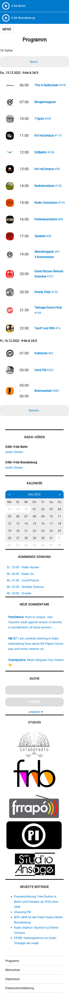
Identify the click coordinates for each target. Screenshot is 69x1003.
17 (51, 523)
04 (59, 509)
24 (51, 531)
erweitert (36, 712)
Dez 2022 (34, 494)
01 (34, 509)
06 (18, 516)
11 (59, 516)
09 (43, 516)
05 (9, 516)
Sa (51, 502)
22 (34, 531)
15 (34, 523)
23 (43, 531)
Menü (6, 29)
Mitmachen (12, 970)
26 (9, 538)
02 (43, 509)
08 (34, 516)
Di (17, 502)
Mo (9, 502)
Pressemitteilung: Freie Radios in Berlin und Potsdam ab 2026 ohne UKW (36, 902)
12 (9, 523)
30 (26, 509)
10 (51, 516)
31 (51, 538)
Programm (12, 961)
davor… (34, 61)
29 (18, 509)
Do (34, 502)
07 (26, 516)
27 (18, 538)
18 (59, 523)
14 (26, 523)
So (59, 502)
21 (26, 531)
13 (18, 523)
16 (43, 523)
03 (51, 509)
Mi (26, 502)
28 (9, 509)
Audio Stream (14, 452)
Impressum (12, 979)
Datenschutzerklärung (19, 988)
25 (59, 531)
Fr (43, 502)
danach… (34, 410)
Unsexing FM (22, 912)
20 (18, 531)
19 (9, 531)
